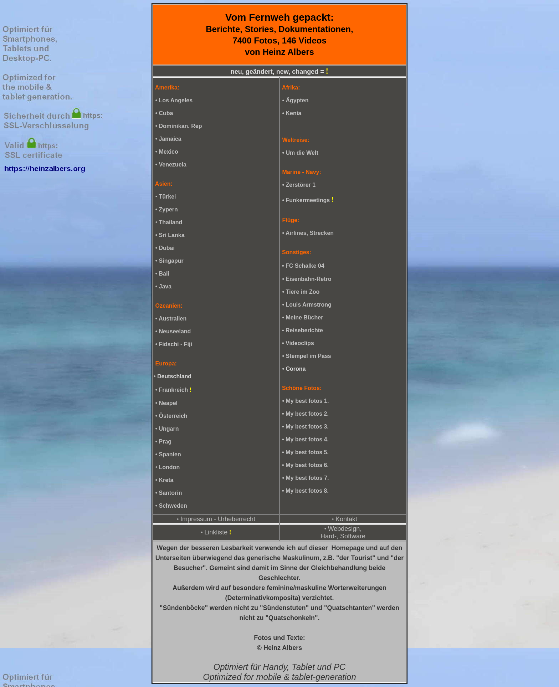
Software (352, 536)
